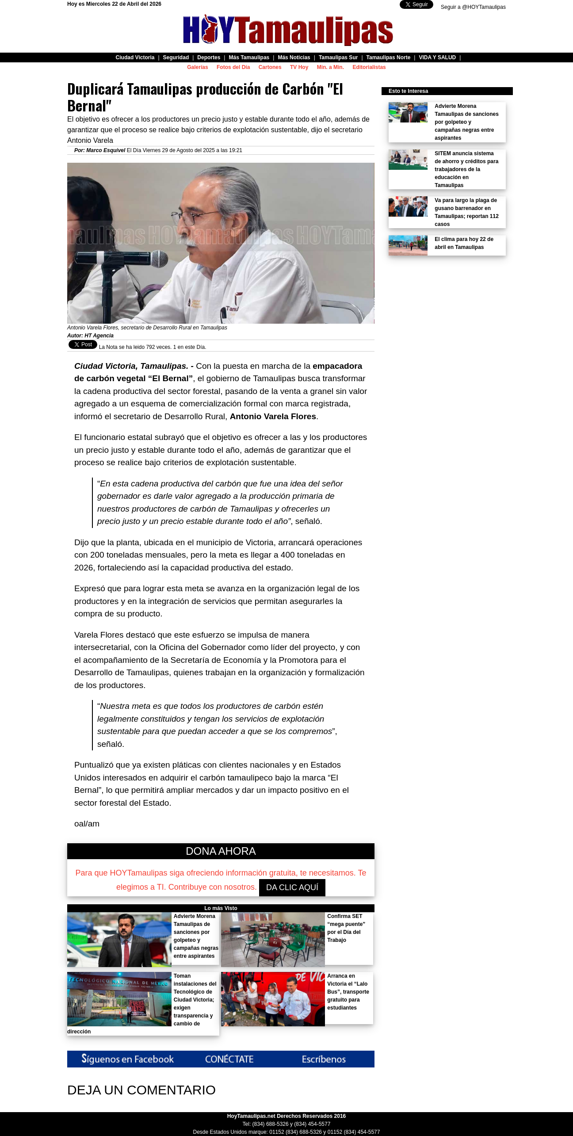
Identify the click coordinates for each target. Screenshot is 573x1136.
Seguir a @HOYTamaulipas (473, 7)
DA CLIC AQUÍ (292, 887)
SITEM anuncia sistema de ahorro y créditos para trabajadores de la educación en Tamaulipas (466, 169)
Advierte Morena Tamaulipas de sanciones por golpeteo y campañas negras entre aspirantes (467, 122)
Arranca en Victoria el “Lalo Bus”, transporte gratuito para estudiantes (348, 992)
